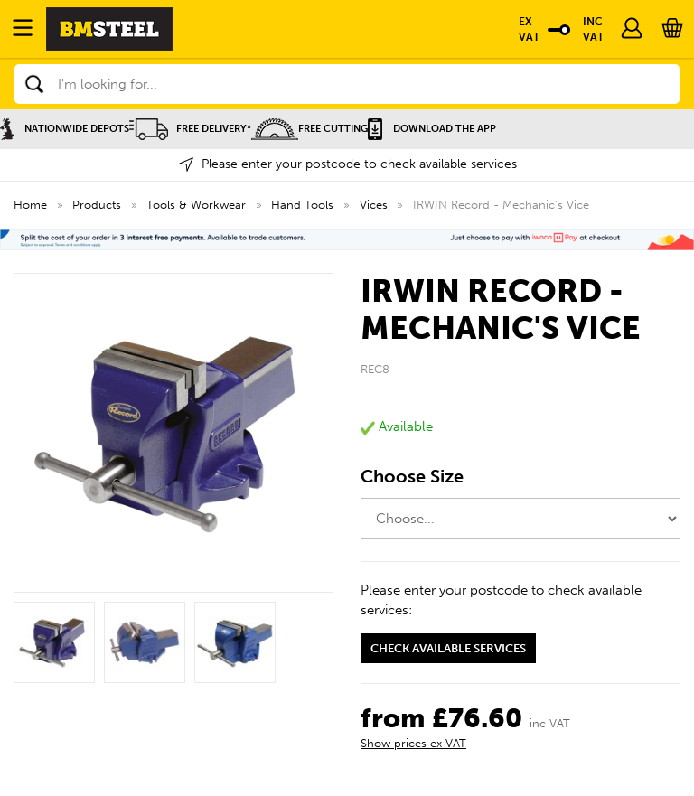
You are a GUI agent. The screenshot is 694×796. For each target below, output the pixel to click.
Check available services (448, 648)
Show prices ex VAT (413, 743)
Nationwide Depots (64, 129)
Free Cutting (309, 129)
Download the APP (432, 129)
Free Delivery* (190, 129)
